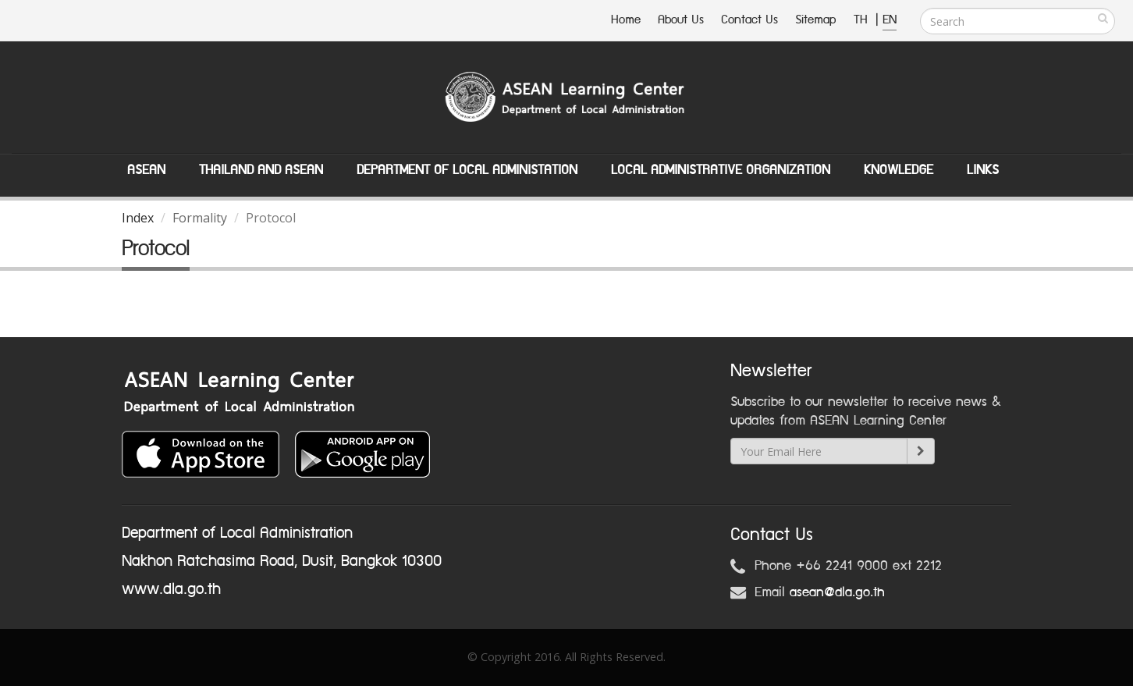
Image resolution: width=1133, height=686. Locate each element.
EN (890, 20)
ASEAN (146, 170)
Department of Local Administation (467, 170)
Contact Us (749, 20)
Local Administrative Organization (720, 170)
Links (983, 170)
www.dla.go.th (171, 589)
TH (863, 20)
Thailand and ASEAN (261, 170)
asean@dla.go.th (837, 592)
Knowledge (898, 170)
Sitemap (815, 20)
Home (626, 20)
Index (138, 217)
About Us (681, 20)
